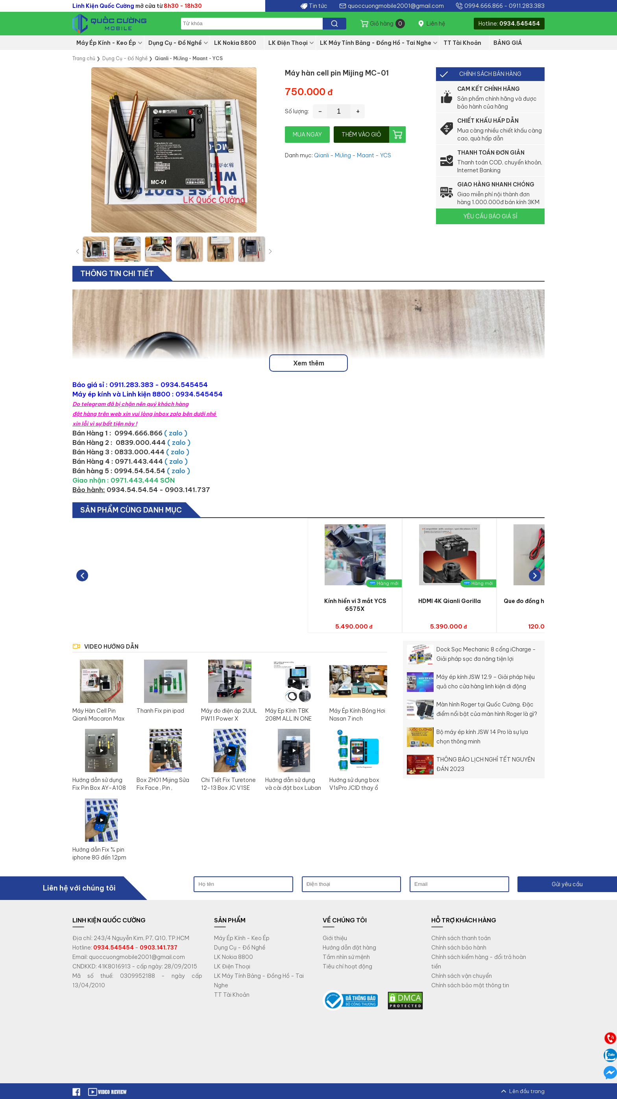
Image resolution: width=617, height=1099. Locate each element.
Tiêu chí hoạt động (347, 966)
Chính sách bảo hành (458, 947)
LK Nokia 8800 (235, 42)
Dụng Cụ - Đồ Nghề (175, 42)
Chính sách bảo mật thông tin (470, 985)
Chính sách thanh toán (461, 938)
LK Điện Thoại (288, 42)
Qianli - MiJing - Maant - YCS (352, 155)
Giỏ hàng (387, 23)
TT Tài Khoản (462, 42)
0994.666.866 (483, 5)
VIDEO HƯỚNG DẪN (111, 646)
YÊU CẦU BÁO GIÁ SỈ (490, 216)
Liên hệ (436, 23)
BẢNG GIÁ (507, 42)
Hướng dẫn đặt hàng (349, 947)
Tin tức (318, 5)
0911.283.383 (527, 5)
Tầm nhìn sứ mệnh (346, 957)
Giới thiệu (335, 938)
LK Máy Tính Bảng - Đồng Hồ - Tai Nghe (375, 42)
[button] (270, 251)
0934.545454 (519, 23)
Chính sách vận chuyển (461, 975)
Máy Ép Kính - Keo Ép (106, 42)
